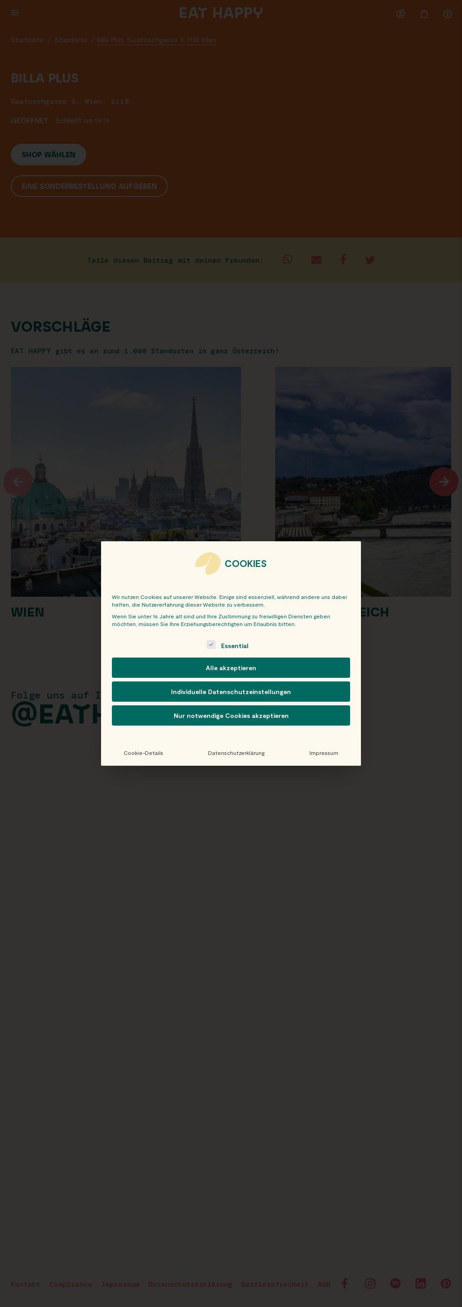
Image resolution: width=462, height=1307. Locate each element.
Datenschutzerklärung (236, 752)
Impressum (324, 752)
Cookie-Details (143, 752)
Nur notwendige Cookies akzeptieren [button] (231, 715)
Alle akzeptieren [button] (231, 668)
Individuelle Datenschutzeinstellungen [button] (231, 691)
